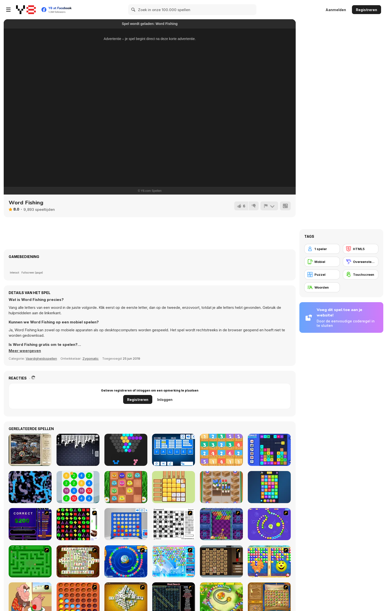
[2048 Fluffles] (125, 487)
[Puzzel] (322, 274)
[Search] (133, 9)
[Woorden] (322, 287)
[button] (25, 351)
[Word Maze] (30, 561)
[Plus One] (221, 450)
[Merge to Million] (269, 450)
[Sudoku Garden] (173, 487)
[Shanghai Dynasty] (78, 561)
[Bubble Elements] (173, 561)
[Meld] (269, 205)
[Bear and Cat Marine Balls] (125, 561)
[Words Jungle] (173, 450)
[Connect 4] (125, 524)
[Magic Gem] (269, 561)
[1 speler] (322, 249)
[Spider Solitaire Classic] (78, 450)
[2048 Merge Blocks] (269, 487)
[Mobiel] (322, 262)
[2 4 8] (78, 487)
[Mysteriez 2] (30, 450)
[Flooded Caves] (30, 487)
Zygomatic (90, 358)
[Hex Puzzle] (125, 450)
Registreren (366, 10)
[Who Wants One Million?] (30, 524)
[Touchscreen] (360, 274)
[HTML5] (360, 249)
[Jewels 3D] (78, 524)
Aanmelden (336, 10)
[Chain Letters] (221, 561)
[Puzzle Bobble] (221, 524)
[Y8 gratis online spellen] (26, 9)
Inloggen (165, 399)
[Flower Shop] (221, 487)
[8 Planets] (269, 524)
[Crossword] (173, 524)
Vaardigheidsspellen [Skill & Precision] (41, 358)
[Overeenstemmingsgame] (360, 262)
